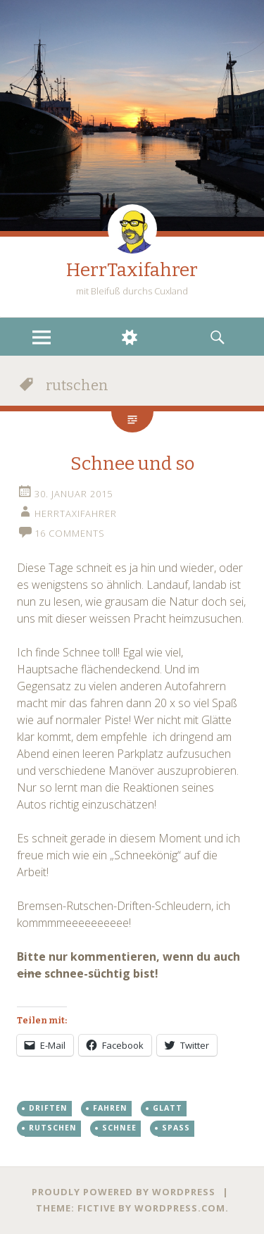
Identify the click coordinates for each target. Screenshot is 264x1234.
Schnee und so (132, 464)
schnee (119, 1128)
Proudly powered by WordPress (123, 1191)
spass (176, 1128)
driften (48, 1108)
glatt (167, 1108)
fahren (110, 1108)
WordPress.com (179, 1208)
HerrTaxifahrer (132, 270)
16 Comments (69, 533)
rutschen (53, 1128)
